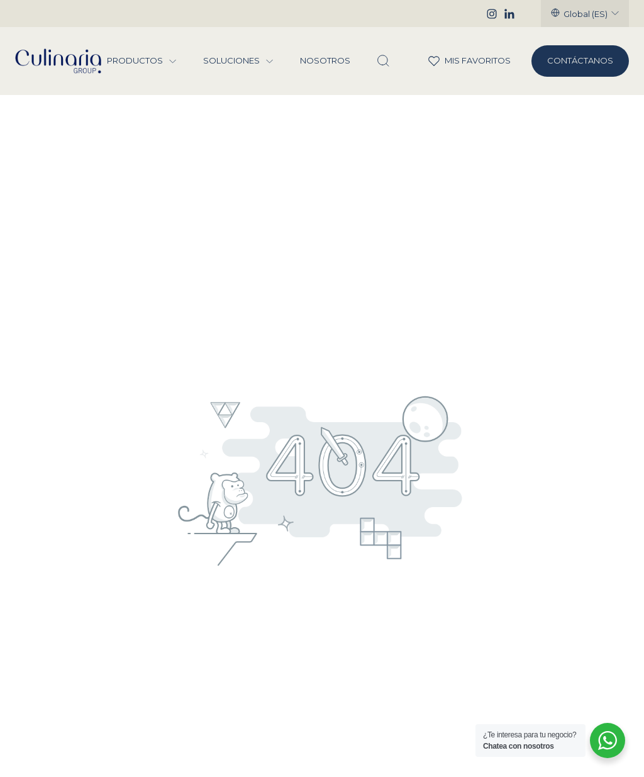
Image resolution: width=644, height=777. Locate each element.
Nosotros (325, 60)
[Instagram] (492, 14)
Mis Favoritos (461, 61)
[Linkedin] (509, 14)
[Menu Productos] (173, 61)
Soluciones (231, 60)
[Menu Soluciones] (270, 61)
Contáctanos (580, 60)
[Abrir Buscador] (383, 61)
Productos (135, 60)
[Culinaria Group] (58, 61)
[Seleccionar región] (585, 13)
